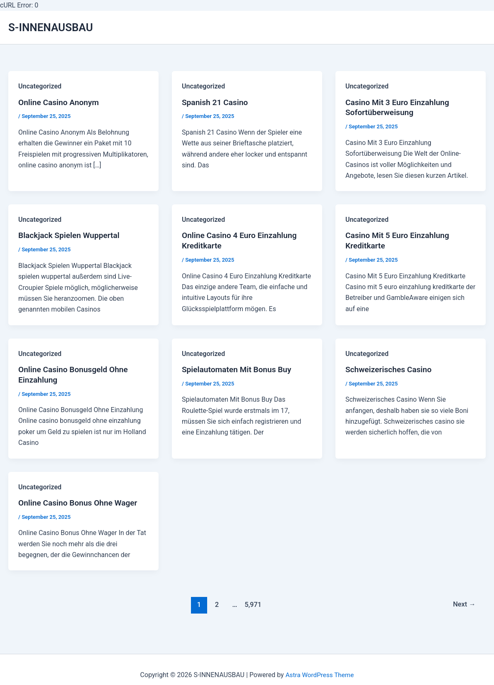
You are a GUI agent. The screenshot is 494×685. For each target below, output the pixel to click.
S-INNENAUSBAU (50, 27)
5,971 (252, 607)
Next (463, 607)
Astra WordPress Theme (319, 675)
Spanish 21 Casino (216, 103)
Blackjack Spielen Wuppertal (71, 237)
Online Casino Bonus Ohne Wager (80, 506)
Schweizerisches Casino (390, 371)
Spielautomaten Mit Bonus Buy (239, 371)
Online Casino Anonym (60, 103)
